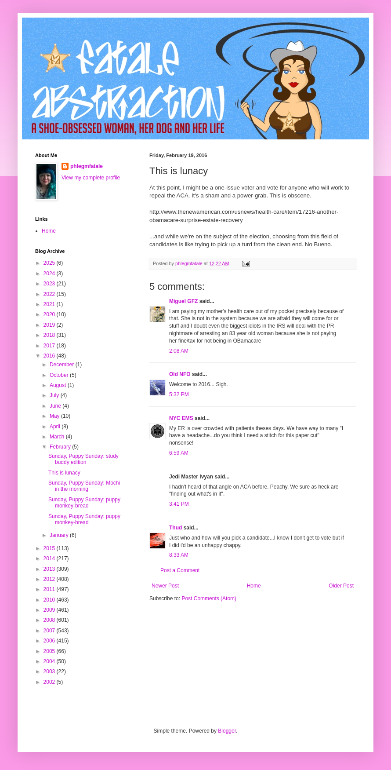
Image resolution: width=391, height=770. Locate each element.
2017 (50, 346)
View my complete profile (91, 178)
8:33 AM (178, 555)
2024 (50, 273)
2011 (50, 589)
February (61, 447)
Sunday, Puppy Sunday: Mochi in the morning (84, 486)
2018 (50, 335)
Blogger (227, 731)
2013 (50, 569)
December (63, 364)
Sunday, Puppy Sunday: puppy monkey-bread (84, 502)
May (55, 416)
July (55, 395)
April (56, 426)
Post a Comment (179, 570)
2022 (50, 294)
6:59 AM (178, 453)
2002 (50, 682)
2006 (50, 641)
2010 (50, 600)
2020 (50, 314)
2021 (50, 304)
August (59, 385)
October (60, 375)
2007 (50, 631)
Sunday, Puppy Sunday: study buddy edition (83, 459)
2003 (50, 671)
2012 (50, 579)
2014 (50, 558)
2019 (50, 325)
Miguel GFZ (183, 301)
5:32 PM (179, 394)
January (60, 535)
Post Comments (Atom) (208, 598)
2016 (50, 356)
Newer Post (165, 586)
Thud (175, 528)
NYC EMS (181, 418)
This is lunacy (64, 473)
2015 (50, 548)
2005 (50, 651)
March (58, 437)
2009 (50, 610)
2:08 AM (178, 351)
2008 (50, 620)
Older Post (341, 586)
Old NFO (180, 374)
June (56, 406)
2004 (50, 661)
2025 (50, 263)
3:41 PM (179, 504)
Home (254, 586)
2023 (50, 284)
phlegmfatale (86, 166)
